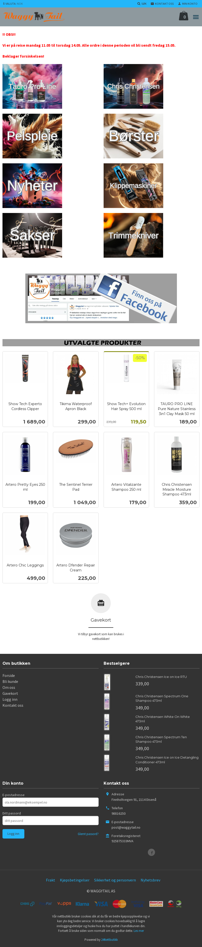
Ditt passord (11, 813)
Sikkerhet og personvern (115, 879)
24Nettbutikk (109, 940)
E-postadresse (13, 795)
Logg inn (9, 699)
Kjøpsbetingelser (74, 879)
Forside (8, 675)
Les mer (139, 931)
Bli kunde (10, 681)
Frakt (50, 879)
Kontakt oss (12, 705)
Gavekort (10, 693)
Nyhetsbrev (150, 879)
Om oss (8, 687)
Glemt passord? (88, 834)
